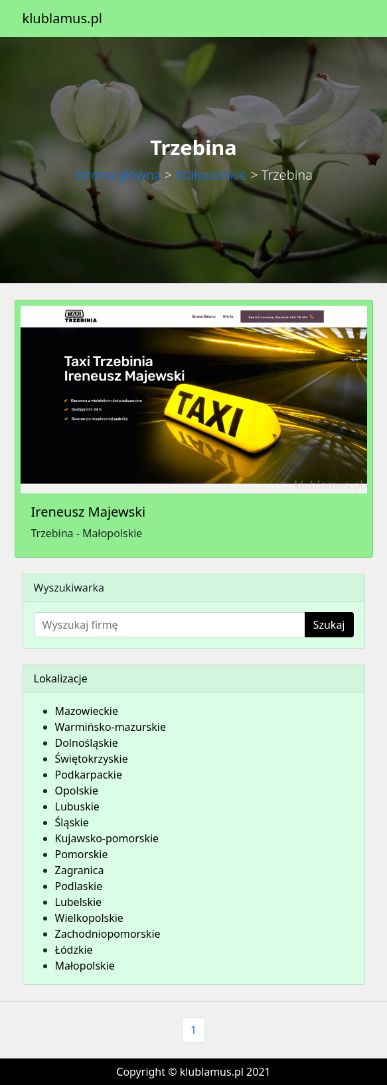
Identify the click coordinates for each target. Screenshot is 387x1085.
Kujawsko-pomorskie (107, 838)
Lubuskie (77, 806)
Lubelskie (78, 902)
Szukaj (329, 624)
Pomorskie (81, 854)
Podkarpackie (89, 774)
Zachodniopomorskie (108, 933)
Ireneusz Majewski (88, 512)
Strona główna (117, 175)
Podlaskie (79, 886)
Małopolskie (211, 175)
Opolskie (77, 790)
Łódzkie (74, 949)
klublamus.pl (62, 18)
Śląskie (72, 822)
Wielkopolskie (89, 918)
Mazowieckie (86, 711)
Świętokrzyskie (91, 758)
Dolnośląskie (86, 742)
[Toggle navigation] (346, 18)
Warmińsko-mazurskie (110, 727)
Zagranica (79, 870)
